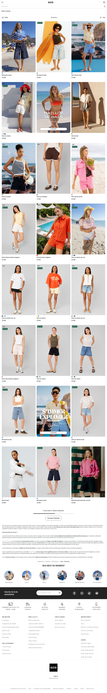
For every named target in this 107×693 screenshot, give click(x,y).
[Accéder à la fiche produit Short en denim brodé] (88, 411)
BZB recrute (6, 631)
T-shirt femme (6, 647)
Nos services (85, 634)
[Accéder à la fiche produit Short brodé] (88, 107)
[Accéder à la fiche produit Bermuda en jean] (19, 46)
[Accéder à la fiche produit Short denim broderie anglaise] (19, 229)
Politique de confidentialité (42, 689)
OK (59, 593)
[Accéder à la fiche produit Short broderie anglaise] (53, 229)
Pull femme (5, 650)
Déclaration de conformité (37, 644)
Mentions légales (58, 689)
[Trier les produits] (101, 18)
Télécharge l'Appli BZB (96, 607)
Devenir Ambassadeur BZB (10, 627)
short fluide (32, 551)
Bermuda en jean (7, 75)
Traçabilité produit (34, 631)
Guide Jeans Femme (87, 654)
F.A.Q (82, 624)
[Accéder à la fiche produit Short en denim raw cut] (88, 229)
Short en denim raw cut (78, 257)
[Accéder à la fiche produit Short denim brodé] (88, 168)
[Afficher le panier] (104, 2)
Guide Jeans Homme (87, 650)
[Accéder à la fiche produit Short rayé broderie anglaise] (19, 350)
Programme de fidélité (9, 624)
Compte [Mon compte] (98, 2)
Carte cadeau (59, 620)
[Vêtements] (41, 561)
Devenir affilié (6, 634)
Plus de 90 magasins (79, 607)
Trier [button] (104, 17)
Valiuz (76, 689)
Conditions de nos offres (18, 689)
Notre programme (34, 620)
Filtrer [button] (6, 17)
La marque (5, 620)
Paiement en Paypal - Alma (10, 607)
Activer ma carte (60, 627)
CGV (30, 689)
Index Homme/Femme (35, 648)
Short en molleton (42, 196)
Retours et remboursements (89, 627)
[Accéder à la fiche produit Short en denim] (19, 107)
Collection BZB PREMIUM (36, 627)
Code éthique (33, 637)
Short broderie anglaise (44, 257)
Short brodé (74, 136)
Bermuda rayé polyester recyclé (80, 500)
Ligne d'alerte (33, 641)
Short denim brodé (76, 196)
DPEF (82, 689)
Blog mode (5, 637)
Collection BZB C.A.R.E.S (36, 624)
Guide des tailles (86, 643)
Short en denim (6, 136)
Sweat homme (6, 654)
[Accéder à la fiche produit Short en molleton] (53, 168)
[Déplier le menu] (3, 2)
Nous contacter (85, 620)
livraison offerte (27, 607)
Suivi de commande (87, 631)
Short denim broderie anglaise (11, 257)
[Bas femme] (55, 561)
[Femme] (48, 561)
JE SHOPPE (53, 129)
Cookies (68, 689)
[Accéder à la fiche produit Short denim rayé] (88, 46)
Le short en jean (6, 541)
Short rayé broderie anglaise (10, 379)
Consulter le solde (60, 624)
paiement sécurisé (62, 607)
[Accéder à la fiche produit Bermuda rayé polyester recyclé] (88, 471)
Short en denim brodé (77, 439)
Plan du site (90, 689)
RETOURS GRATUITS (45, 607)
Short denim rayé (76, 75)
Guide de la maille (86, 657)
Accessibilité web (34, 634)
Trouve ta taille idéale (87, 647)
